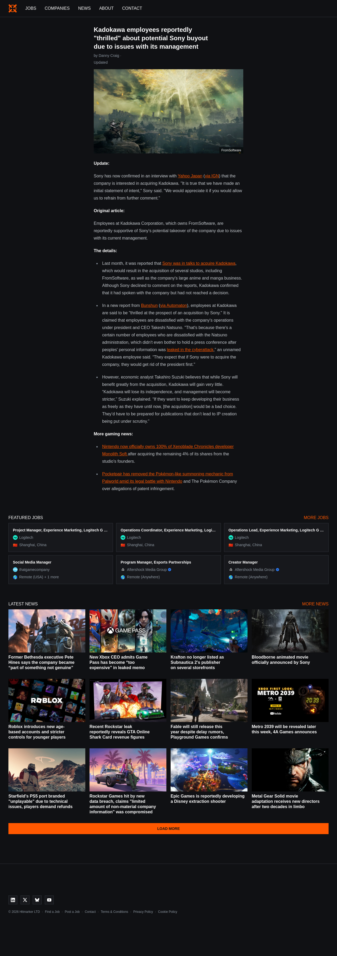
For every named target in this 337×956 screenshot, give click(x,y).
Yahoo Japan (190, 176)
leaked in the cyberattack (190, 349)
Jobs (30, 8)
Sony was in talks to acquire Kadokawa (198, 263)
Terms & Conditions (114, 912)
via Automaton (173, 305)
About (106, 8)
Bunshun (149, 305)
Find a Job (52, 912)
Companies (57, 8)
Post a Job (72, 912)
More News (315, 604)
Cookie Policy (167, 912)
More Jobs (316, 517)
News (84, 8)
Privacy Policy (143, 912)
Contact (132, 8)
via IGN (212, 176)
